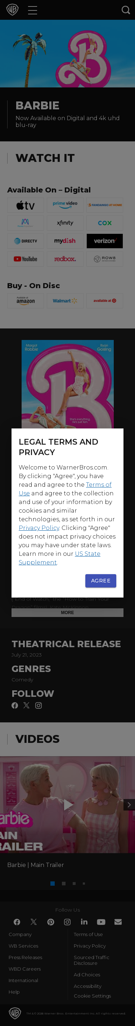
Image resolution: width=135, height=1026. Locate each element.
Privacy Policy (39, 528)
